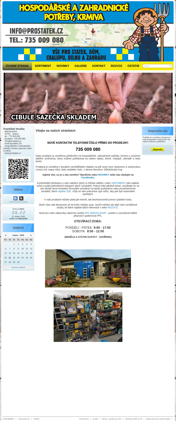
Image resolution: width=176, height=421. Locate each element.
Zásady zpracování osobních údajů (158, 419)
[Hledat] (170, 66)
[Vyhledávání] (158, 66)
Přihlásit (36, 419)
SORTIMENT (118, 183)
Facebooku (87, 177)
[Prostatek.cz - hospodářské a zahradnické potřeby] (88, 31)
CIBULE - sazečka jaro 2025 (111, 419)
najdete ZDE (64, 191)
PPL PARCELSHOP (95, 213)
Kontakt (95, 419)
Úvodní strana (84, 419)
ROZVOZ (113, 207)
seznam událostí (18, 267)
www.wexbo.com (24, 419)
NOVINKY (103, 174)
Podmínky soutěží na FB (133, 419)
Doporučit (157, 149)
